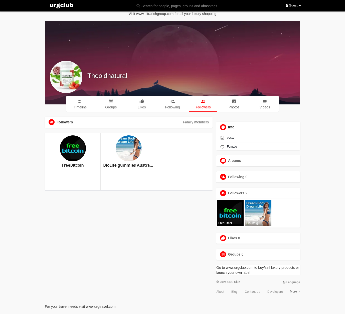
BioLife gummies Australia (128, 165)
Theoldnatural (107, 75)
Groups (234, 254)
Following (236, 177)
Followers (236, 193)
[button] (180, 5)
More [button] (295, 291)
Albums (234, 161)
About (220, 291)
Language (291, 282)
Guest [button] (293, 5)
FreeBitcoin (73, 165)
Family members (196, 122)
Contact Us (252, 291)
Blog (234, 291)
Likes (232, 238)
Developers (275, 291)
